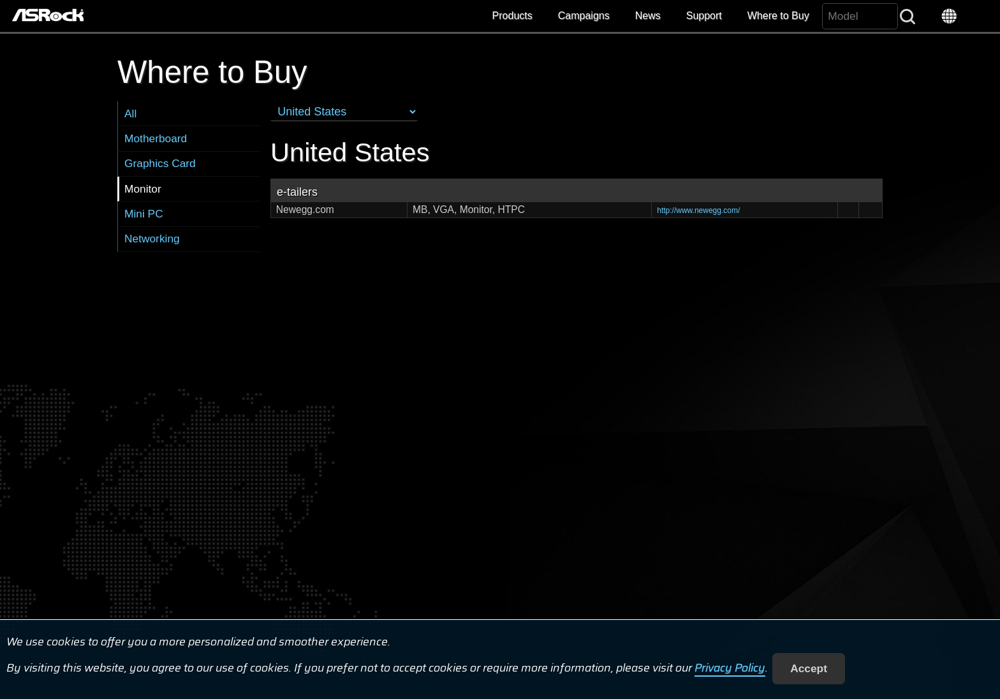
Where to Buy (778, 15)
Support (704, 15)
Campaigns (584, 15)
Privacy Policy (730, 668)
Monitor (142, 188)
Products (512, 15)
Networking (152, 238)
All (130, 113)
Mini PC (143, 213)
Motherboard (155, 138)
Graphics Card (160, 163)
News (648, 15)
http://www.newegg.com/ (698, 210)
